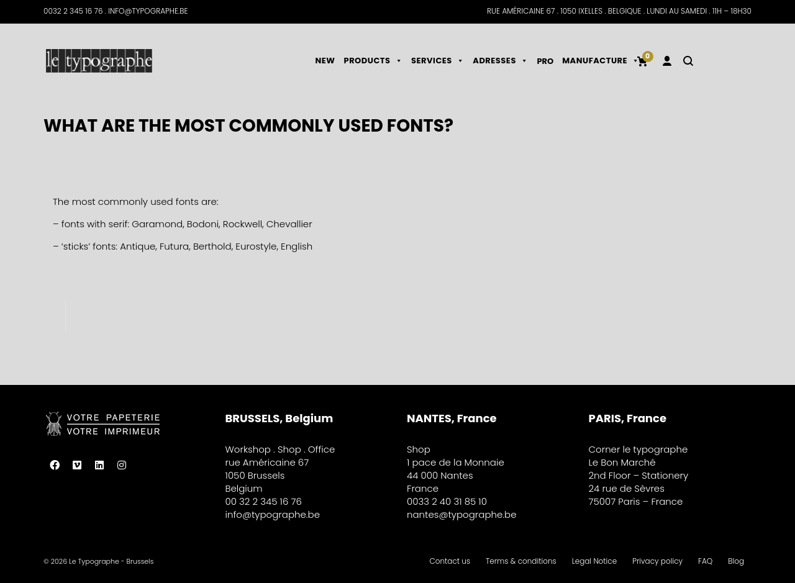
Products (373, 60)
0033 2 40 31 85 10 (447, 501)
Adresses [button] (500, 60)
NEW (325, 60)
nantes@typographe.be (462, 514)
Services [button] (437, 60)
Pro (545, 61)
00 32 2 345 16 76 (263, 501)
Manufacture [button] (600, 60)
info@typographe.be (272, 514)
